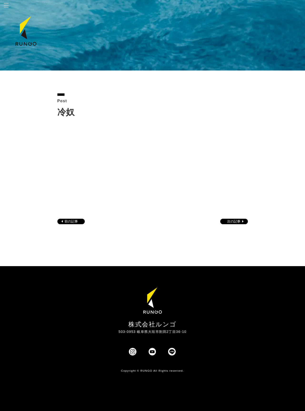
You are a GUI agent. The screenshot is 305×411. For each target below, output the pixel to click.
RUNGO (146, 370)
